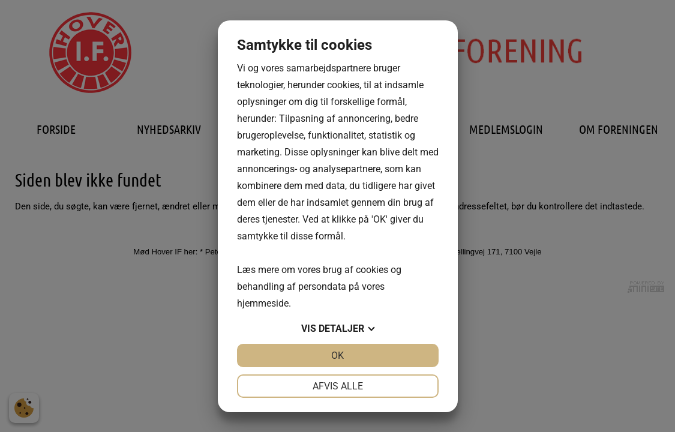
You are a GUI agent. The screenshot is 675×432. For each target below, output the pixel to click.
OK (337, 355)
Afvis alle (338, 386)
